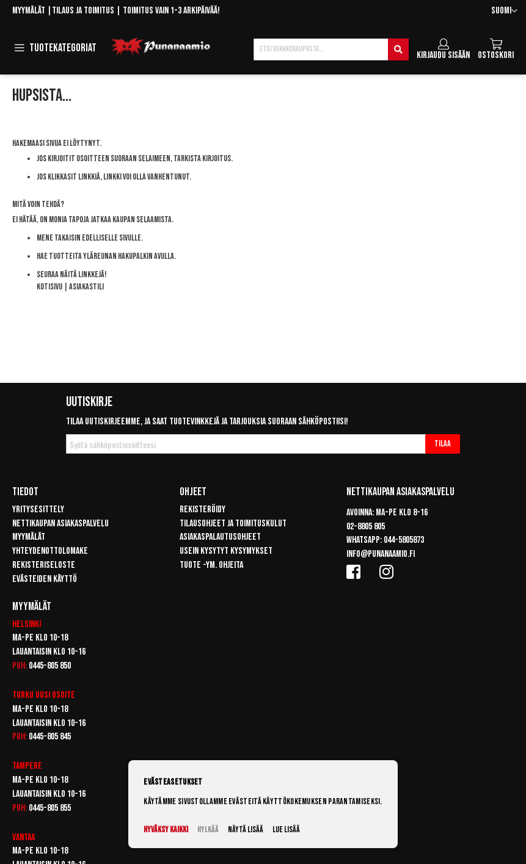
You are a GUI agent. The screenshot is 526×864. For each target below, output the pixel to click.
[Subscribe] (442, 444)
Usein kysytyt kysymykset (226, 551)
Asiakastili (86, 286)
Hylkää (208, 829)
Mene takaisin (59, 238)
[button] (504, 11)
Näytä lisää (245, 829)
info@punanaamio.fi (380, 554)
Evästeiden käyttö (44, 579)
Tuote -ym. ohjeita (211, 565)
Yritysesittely (38, 509)
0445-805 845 (50, 736)
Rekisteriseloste (43, 565)
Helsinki (26, 624)
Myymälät (28, 10)
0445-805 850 (50, 666)
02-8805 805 (365, 526)
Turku (23, 695)
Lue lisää (286, 829)
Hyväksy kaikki (166, 829)
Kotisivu (49, 286)
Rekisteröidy (202, 509)
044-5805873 (404, 540)
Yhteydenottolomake (50, 551)
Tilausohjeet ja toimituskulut (233, 523)
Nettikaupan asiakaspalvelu (60, 523)
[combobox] (331, 49)
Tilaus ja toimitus (83, 10)
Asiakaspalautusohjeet (220, 537)
